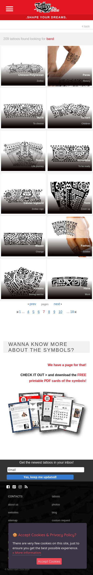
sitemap (12, 520)
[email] (45, 469)
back (86, 26)
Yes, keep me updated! (40, 477)
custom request (61, 520)
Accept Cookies (49, 561)
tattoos (56, 496)
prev (32, 304)
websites (13, 512)
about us (13, 504)
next (58, 304)
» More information (27, 552)
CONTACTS (15, 496)
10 (60, 312)
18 (73, 312)
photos (56, 504)
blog (54, 512)
